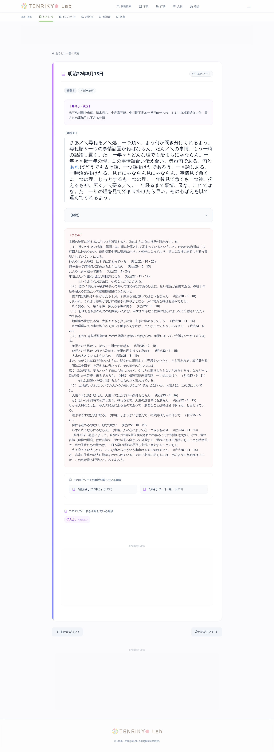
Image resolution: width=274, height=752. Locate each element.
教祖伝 (89, 16)
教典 (123, 16)
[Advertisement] (137, 35)
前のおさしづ (67, 632)
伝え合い (77, 519)
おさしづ (46, 16)
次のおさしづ (206, 632)
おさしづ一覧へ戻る (65, 53)
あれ (75, 167)
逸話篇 (106, 16)
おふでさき (68, 16)
